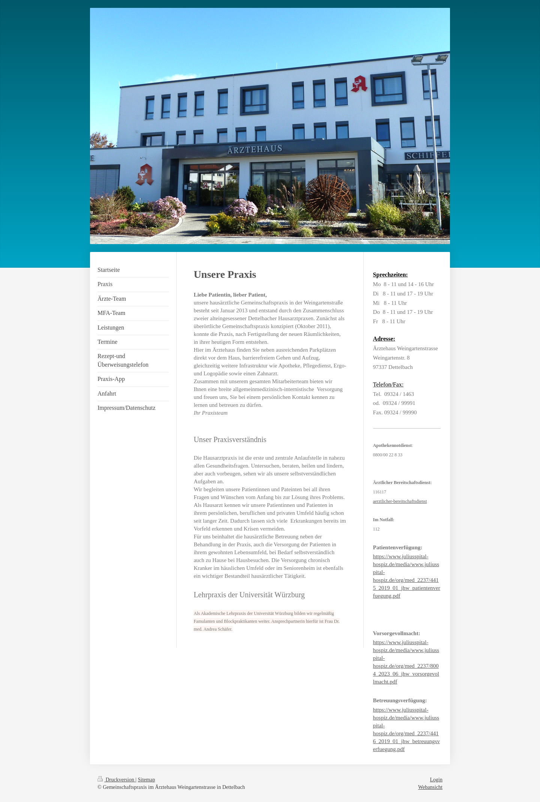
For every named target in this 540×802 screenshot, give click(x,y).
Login (436, 780)
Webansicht (430, 787)
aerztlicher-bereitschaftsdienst (400, 501)
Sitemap (146, 780)
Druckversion (116, 780)
